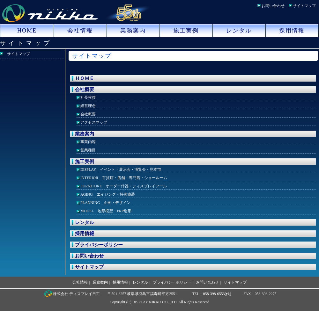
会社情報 (80, 30)
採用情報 (292, 30)
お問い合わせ (273, 6)
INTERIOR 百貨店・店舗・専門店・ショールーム (123, 178)
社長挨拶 (88, 97)
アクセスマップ (93, 122)
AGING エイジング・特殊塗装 (107, 194)
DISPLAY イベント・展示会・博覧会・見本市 (120, 169)
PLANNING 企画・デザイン (105, 202)
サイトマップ (304, 6)
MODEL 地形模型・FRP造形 (105, 211)
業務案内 (133, 30)
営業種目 (88, 150)
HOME (27, 30)
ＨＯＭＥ (84, 78)
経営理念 (88, 106)
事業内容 (88, 142)
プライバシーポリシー (99, 244)
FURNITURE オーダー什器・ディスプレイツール (123, 186)
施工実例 (186, 30)
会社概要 (84, 89)
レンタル (239, 30)
